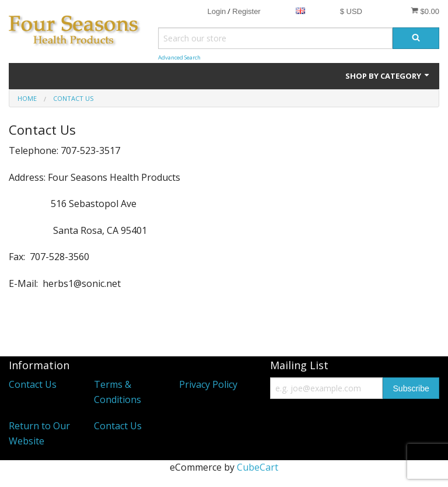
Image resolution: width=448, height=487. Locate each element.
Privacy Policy (208, 384)
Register (246, 11)
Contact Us (33, 384)
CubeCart (257, 467)
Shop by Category (387, 76)
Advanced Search (179, 57)
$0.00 (425, 11)
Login (216, 11)
